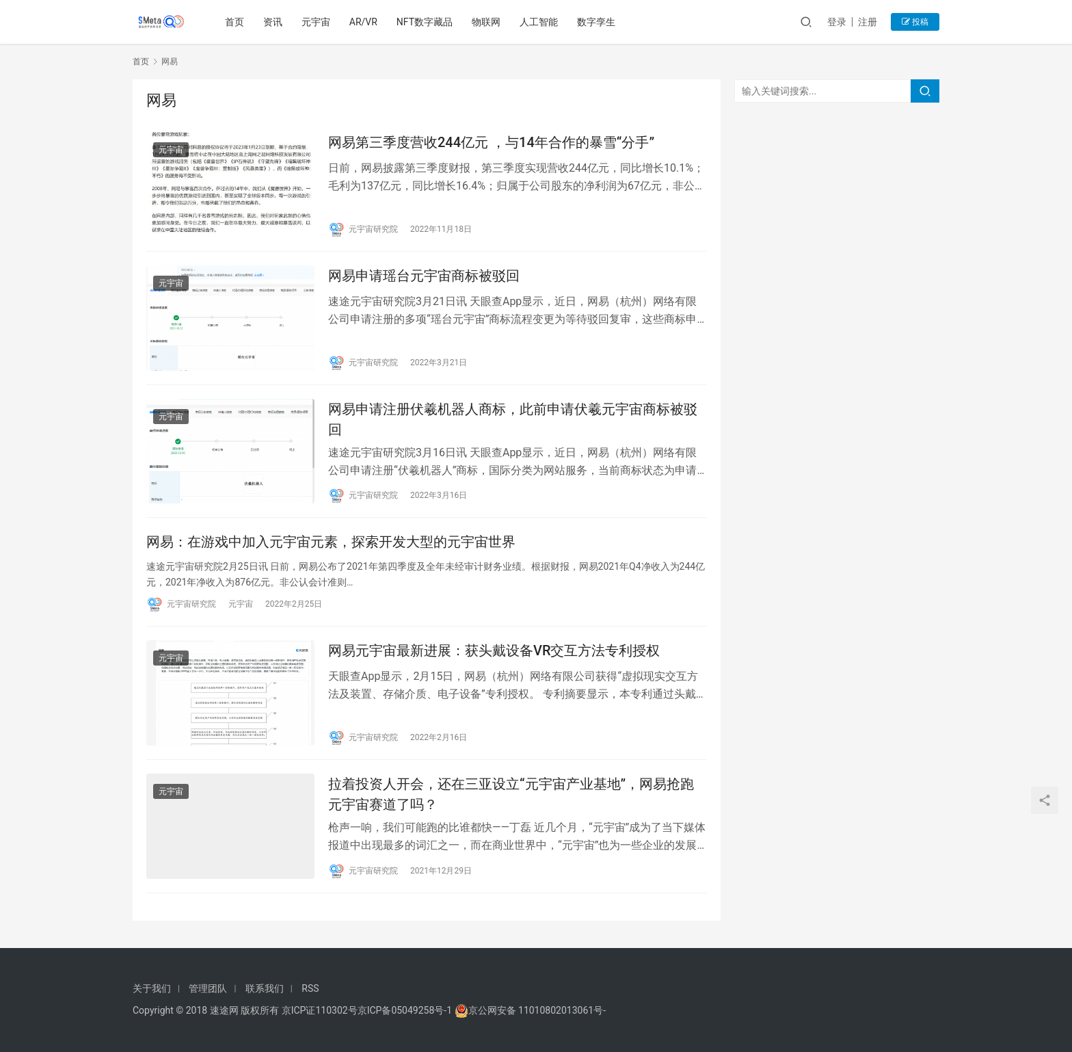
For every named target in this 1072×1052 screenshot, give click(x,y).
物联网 (486, 21)
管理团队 (208, 988)
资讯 (272, 21)
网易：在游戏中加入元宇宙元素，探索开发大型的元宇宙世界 (330, 542)
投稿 (915, 22)
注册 (867, 21)
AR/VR (363, 21)
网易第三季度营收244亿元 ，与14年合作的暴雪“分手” (491, 142)
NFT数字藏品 (425, 21)
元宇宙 (316, 21)
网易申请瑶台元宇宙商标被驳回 (424, 275)
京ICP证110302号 (320, 1010)
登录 (836, 21)
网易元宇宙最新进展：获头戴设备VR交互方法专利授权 (494, 650)
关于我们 (152, 988)
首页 (234, 21)
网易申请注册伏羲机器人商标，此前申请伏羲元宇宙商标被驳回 (512, 419)
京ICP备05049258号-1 (406, 1010)
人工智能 (539, 21)
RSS (310, 988)
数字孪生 (596, 21)
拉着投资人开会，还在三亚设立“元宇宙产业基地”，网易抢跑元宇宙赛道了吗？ (511, 794)
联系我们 (264, 988)
